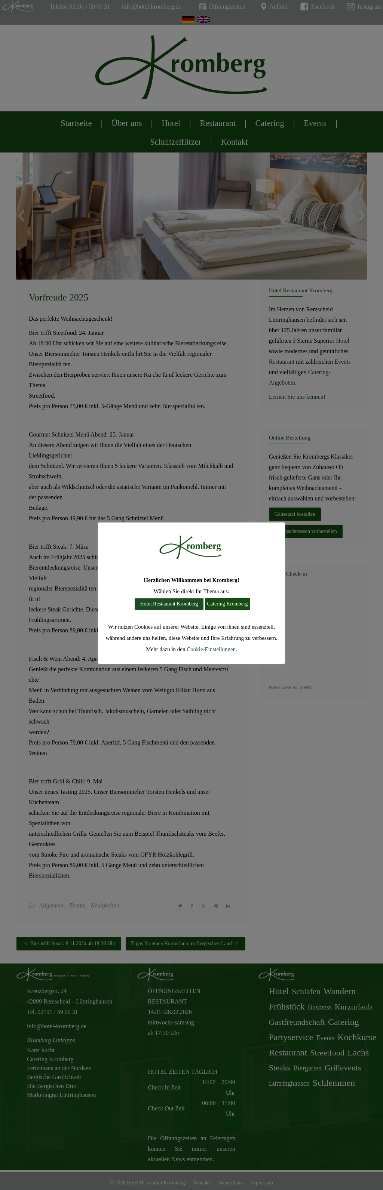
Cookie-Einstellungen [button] (211, 649)
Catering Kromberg (227, 604)
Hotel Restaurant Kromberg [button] (169, 604)
